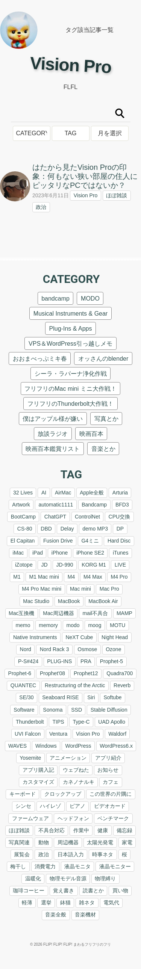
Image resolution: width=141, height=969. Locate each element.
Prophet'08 (52, 673)
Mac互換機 (21, 613)
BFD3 (122, 505)
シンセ (23, 806)
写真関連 (19, 842)
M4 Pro (119, 577)
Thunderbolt (30, 722)
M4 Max (92, 577)
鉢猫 (65, 902)
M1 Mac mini (44, 577)
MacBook (69, 601)
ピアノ (77, 806)
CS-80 (24, 529)
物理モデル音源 (68, 878)
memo (23, 625)
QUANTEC (23, 685)
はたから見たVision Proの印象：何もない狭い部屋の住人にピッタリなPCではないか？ (85, 176)
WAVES (17, 746)
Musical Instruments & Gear (70, 313)
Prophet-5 (111, 661)
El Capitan (23, 541)
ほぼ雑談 (116, 195)
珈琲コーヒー (28, 890)
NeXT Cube (79, 637)
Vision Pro (86, 195)
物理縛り (105, 878)
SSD (76, 710)
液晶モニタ (77, 866)
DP (120, 529)
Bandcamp (94, 505)
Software (24, 710)
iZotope (24, 565)
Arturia (120, 493)
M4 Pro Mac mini (41, 589)
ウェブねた (76, 770)
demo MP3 (95, 529)
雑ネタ (87, 902)
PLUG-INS (59, 661)
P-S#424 (28, 661)
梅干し (18, 866)
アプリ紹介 (108, 758)
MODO (90, 298)
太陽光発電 (100, 842)
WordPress (78, 746)
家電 (127, 842)
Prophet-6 (19, 673)
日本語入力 (71, 854)
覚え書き (63, 890)
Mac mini (80, 589)
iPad (37, 553)
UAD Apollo (111, 722)
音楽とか (103, 449)
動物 (43, 842)
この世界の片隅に (110, 794)
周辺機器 (68, 842)
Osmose (87, 649)
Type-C (81, 722)
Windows (46, 746)
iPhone (60, 553)
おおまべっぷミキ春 (40, 358)
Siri (91, 697)
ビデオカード (110, 806)
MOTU (117, 625)
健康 (102, 830)
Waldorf (117, 734)
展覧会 (22, 854)
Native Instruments (35, 637)
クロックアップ (62, 794)
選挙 (46, 902)
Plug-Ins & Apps (70, 328)
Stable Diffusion (109, 710)
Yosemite (30, 758)
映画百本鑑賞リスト (53, 449)
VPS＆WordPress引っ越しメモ (70, 343)
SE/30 (26, 697)
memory (48, 625)
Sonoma (52, 710)
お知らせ (107, 770)
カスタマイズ (38, 782)
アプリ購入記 (38, 770)
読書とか (93, 890)
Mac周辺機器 (58, 613)
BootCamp (23, 517)
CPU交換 (119, 517)
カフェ (110, 782)
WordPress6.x (116, 746)
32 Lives (23, 493)
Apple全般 (92, 493)
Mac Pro (109, 589)
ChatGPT (55, 517)
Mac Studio (36, 601)
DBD (46, 529)
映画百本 (91, 434)
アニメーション (68, 758)
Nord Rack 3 (54, 649)
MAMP (124, 613)
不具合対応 (51, 830)
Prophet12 (86, 673)
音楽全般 (55, 915)
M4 (71, 577)
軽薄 (27, 902)
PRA (85, 661)
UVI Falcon (28, 734)
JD (44, 565)
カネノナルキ (78, 782)
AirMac (63, 493)
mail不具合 (95, 613)
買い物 (120, 890)
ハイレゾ (50, 806)
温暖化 (33, 878)
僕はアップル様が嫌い (53, 419)
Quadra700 (119, 673)
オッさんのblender (103, 358)
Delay (67, 529)
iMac (18, 553)
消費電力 (45, 866)
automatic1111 (56, 505)
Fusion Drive (58, 541)
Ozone (113, 649)
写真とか (106, 419)
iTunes (121, 553)
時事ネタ (102, 854)
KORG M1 (94, 565)
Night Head (115, 637)
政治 (41, 207)
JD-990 (64, 565)
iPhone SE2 (90, 553)
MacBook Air (103, 601)
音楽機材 (85, 915)
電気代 (111, 902)
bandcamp (55, 298)
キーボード (22, 794)
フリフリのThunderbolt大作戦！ (70, 404)
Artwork (21, 505)
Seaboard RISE (60, 697)
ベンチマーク (113, 818)
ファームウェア (30, 818)
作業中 (81, 830)
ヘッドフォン (73, 818)
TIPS (58, 722)
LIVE (120, 565)
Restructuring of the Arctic (75, 685)
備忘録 (124, 830)
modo (73, 625)
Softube (112, 697)
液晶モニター (115, 866)
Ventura (58, 734)
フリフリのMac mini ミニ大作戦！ (70, 388)
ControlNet (87, 517)
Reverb (122, 685)
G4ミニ (90, 541)
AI (43, 493)
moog (94, 625)
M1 (16, 577)
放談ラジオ (53, 434)
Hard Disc (119, 541)
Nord (25, 649)
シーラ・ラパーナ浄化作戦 (71, 373)
